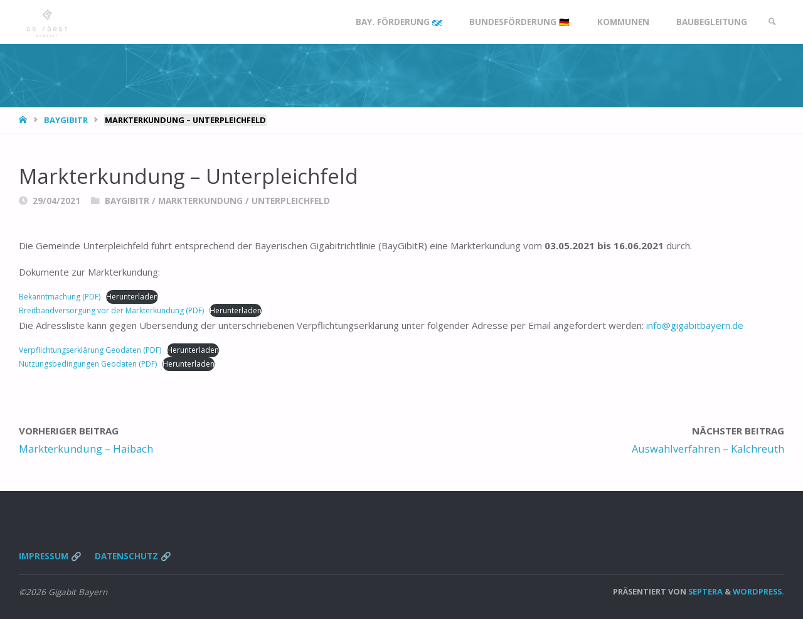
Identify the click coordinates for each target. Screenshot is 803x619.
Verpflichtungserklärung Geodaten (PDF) (90, 350)
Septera (704, 591)
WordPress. (758, 591)
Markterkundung (200, 201)
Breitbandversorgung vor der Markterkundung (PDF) (111, 310)
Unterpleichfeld (291, 201)
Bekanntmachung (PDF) (59, 296)
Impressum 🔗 (50, 556)
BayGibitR (66, 120)
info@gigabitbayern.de (694, 325)
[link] (772, 22)
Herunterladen (132, 296)
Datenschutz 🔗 (133, 556)
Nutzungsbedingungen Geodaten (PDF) (88, 363)
